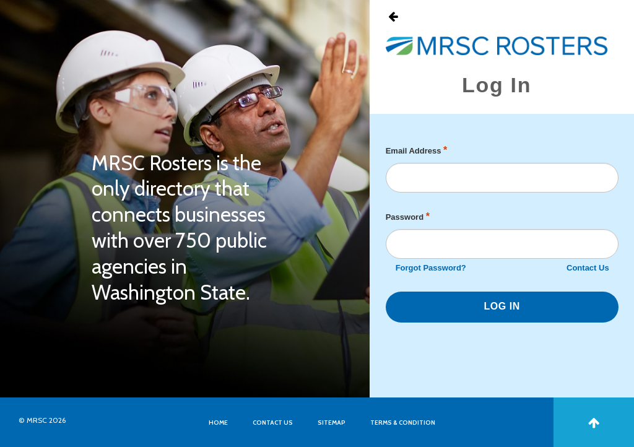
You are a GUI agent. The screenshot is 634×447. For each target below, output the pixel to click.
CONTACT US (273, 423)
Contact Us (588, 267)
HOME (218, 423)
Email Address (417, 150)
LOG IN (502, 306)
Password (408, 216)
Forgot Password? (431, 267)
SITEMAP (331, 423)
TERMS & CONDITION (402, 423)
